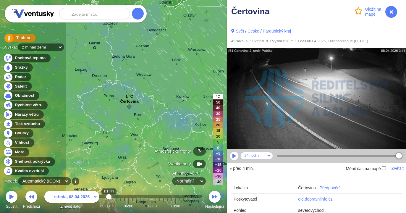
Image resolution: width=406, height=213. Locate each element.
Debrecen (205, 149)
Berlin (94, 44)
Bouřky (18, 133)
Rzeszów (211, 98)
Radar (17, 77)
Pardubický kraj (277, 31)
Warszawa (197, 50)
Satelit (17, 86)
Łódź (176, 61)
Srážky (18, 67)
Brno (138, 115)
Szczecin (111, 24)
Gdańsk (165, 3)
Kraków (183, 97)
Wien (135, 135)
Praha (108, 96)
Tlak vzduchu (24, 124)
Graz (122, 158)
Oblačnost (21, 95)
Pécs (160, 178)
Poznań (142, 47)
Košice (200, 125)
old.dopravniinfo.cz (315, 199)
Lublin (218, 72)
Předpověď (329, 187)
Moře (16, 152)
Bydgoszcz (156, 31)
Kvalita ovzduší (26, 171)
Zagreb (129, 183)
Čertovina (129, 102)
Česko (253, 31)
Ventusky (31, 13)
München (70, 136)
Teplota (18, 38)
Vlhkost (18, 142)
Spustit (11, 200)
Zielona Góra (123, 57)
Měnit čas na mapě (366, 168)
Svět (240, 31)
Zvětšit (398, 168)
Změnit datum (71, 200)
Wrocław (143, 75)
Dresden (99, 76)
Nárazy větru (23, 114)
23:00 (195, 206)
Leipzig (81, 70)
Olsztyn (190, 16)
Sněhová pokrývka (29, 161)
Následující (214, 200)
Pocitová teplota (27, 58)
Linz (107, 133)
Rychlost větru (25, 105)
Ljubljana (110, 178)
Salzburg (90, 144)
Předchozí (31, 200)
